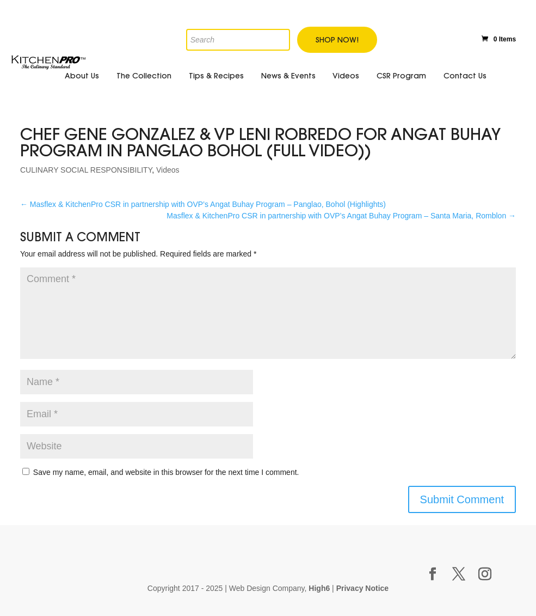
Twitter (417, 37)
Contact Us (464, 76)
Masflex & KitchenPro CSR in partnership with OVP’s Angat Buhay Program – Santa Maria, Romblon (341, 215)
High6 (319, 588)
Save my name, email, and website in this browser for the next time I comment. (166, 472)
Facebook (393, 37)
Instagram (463, 36)
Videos (345, 76)
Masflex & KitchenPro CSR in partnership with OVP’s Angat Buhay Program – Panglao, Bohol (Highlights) (203, 204)
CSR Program (401, 76)
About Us (82, 76)
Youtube (441, 37)
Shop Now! (337, 40)
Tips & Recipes (216, 76)
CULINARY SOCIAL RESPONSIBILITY (86, 170)
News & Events (288, 76)
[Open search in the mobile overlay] (194, 21)
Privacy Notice (362, 588)
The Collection (143, 76)
